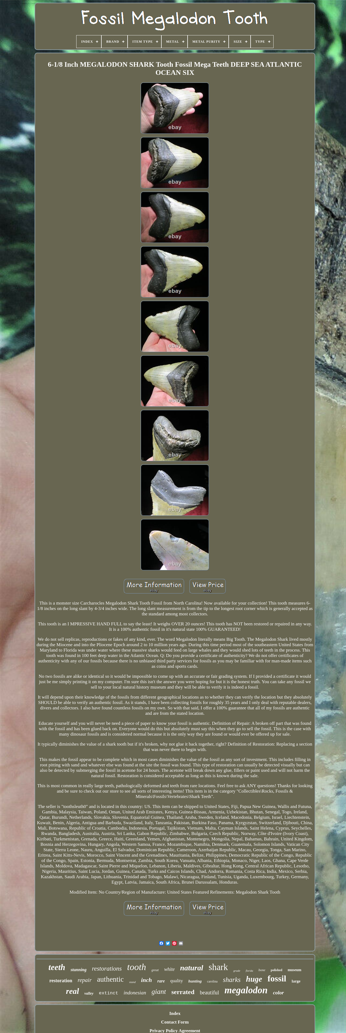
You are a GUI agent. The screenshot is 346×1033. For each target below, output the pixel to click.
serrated (182, 991)
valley (88, 993)
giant (159, 991)
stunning (78, 969)
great (155, 970)
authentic (110, 979)
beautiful (209, 992)
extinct (108, 993)
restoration (60, 980)
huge (254, 979)
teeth (56, 967)
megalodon (245, 990)
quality (176, 980)
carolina (212, 981)
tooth (136, 967)
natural (191, 968)
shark (218, 967)
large (296, 981)
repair (85, 980)
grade (236, 970)
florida (249, 970)
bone (261, 970)
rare (161, 981)
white (169, 969)
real (72, 991)
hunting (195, 981)
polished (276, 970)
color (278, 992)
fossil (277, 978)
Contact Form (175, 1022)
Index (175, 1013)
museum (294, 970)
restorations (107, 968)
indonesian (135, 992)
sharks (232, 979)
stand (132, 982)
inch (146, 980)
